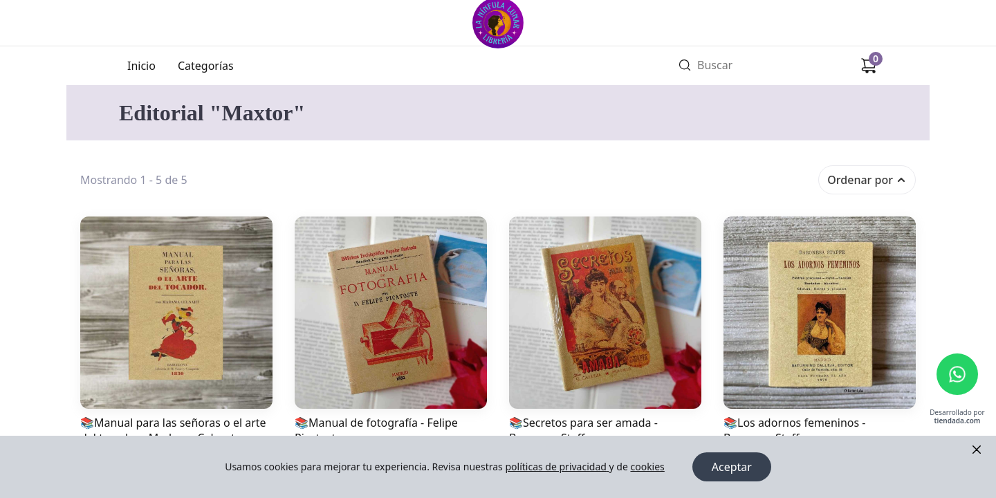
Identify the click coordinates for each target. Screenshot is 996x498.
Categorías (206, 65)
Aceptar (732, 466)
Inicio (141, 65)
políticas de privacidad (557, 466)
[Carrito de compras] (869, 66)
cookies (647, 466)
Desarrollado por (957, 417)
